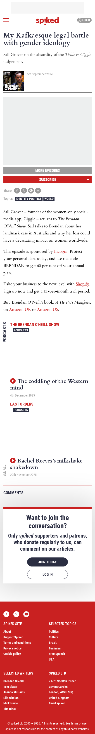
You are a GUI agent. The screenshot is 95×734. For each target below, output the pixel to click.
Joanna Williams (14, 692)
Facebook (6, 614)
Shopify (82, 284)
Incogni (60, 251)
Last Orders (21, 404)
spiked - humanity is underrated (47, 21)
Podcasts (21, 330)
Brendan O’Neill (13, 681)
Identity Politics (29, 199)
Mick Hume (10, 703)
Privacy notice (12, 648)
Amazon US (47, 309)
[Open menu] (6, 20)
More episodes (47, 170)
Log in (84, 20)
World (49, 199)
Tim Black (9, 709)
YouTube (26, 614)
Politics (54, 631)
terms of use (79, 723)
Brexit (53, 642)
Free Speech (57, 654)
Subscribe (47, 179)
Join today (47, 562)
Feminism (55, 648)
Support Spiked (13, 637)
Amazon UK (20, 309)
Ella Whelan (11, 698)
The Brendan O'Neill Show (34, 324)
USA (51, 659)
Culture (53, 637)
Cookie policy (12, 654)
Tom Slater (10, 687)
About (7, 631)
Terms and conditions (17, 642)
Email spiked (57, 703)
